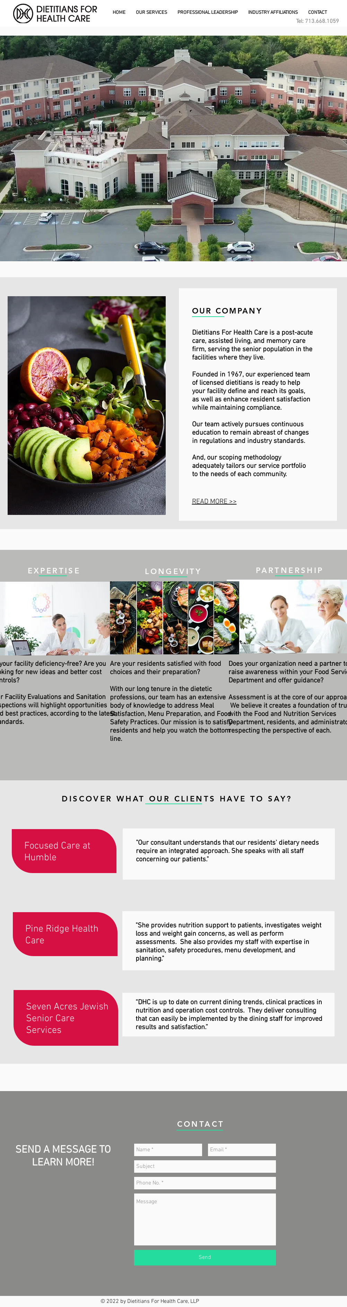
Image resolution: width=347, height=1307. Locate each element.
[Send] (205, 1257)
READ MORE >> (214, 502)
